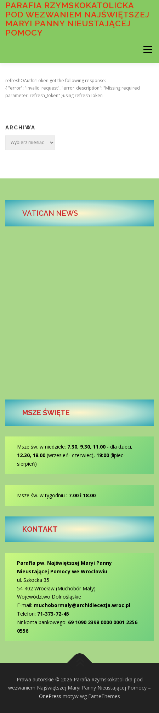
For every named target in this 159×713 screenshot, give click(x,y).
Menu (147, 50)
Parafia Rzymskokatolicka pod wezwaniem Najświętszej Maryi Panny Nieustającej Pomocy (77, 18)
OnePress (50, 696)
